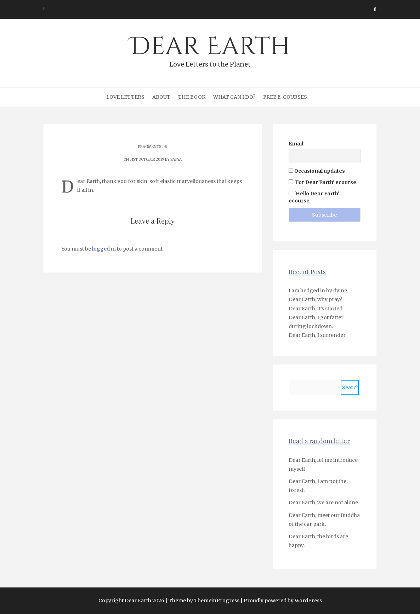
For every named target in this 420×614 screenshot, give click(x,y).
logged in (104, 249)
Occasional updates (317, 171)
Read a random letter (319, 441)
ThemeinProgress (216, 600)
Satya (176, 159)
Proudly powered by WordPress (283, 600)
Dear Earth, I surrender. (317, 335)
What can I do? (234, 97)
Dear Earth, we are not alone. (324, 502)
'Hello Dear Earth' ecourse (314, 197)
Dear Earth (210, 50)
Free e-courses (285, 97)
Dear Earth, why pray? (315, 299)
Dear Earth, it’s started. (316, 308)
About (161, 97)
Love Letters (125, 97)
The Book (191, 97)
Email (296, 143)
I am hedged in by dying (318, 290)
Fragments (149, 146)
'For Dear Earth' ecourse (322, 182)
